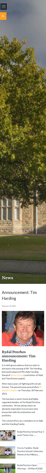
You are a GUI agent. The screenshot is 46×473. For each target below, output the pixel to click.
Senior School (17, 375)
